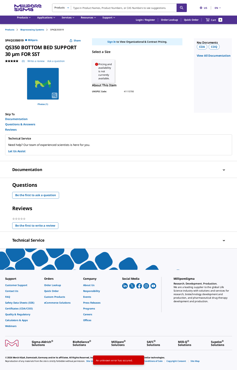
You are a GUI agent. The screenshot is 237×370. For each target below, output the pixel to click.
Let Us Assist (17, 151)
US (203, 8)
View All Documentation (214, 55)
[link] (23, 285)
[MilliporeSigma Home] (27, 7)
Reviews (11, 130)
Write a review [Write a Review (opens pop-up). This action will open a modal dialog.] (35, 61)
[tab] (12, 29)
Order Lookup (169, 19)
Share (75, 40)
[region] (43, 83)
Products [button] (59, 7)
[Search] (182, 8)
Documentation (16, 119)
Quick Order (191, 19)
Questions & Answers (20, 124)
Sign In (111, 41)
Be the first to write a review (36, 226)
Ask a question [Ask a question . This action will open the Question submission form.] (56, 61)
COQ (214, 47)
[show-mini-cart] (214, 19)
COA (202, 47)
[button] (145, 20)
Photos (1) (43, 104)
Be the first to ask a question (35, 195)
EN (218, 8)
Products (9, 29)
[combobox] (119, 8)
